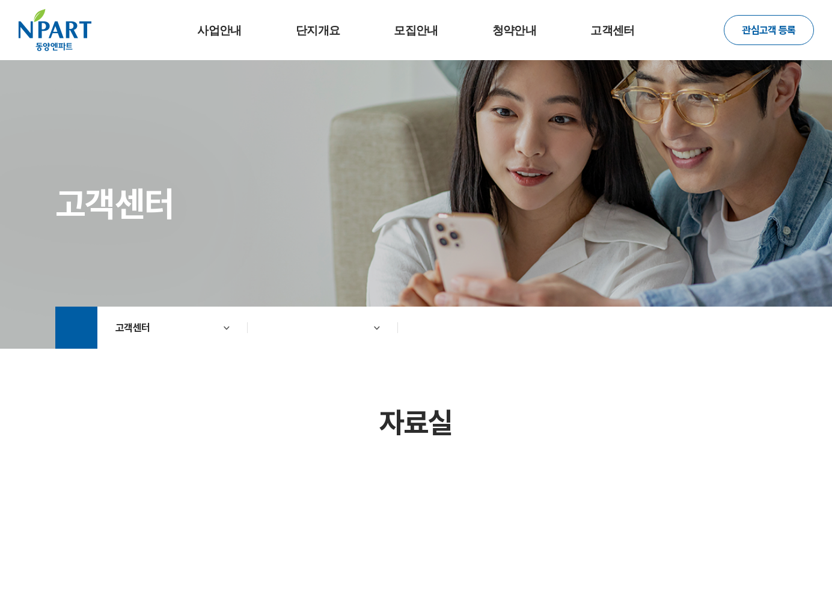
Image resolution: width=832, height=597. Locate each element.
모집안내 (416, 30)
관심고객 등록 (769, 30)
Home (76, 328)
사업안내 (219, 30)
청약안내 (514, 30)
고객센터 (612, 30)
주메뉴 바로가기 (0, 0)
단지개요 (318, 30)
